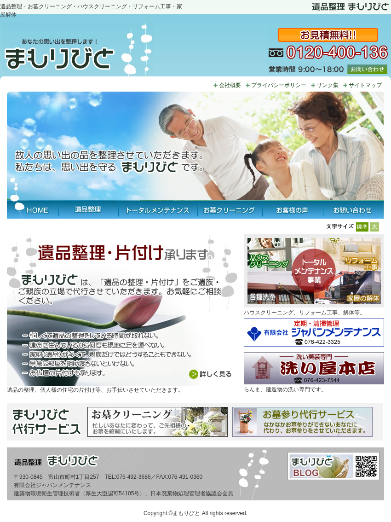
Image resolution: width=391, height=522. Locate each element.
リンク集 (327, 85)
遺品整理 (88, 209)
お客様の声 (292, 209)
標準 (363, 227)
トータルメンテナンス (157, 209)
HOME (32, 209)
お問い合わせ (353, 209)
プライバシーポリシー (278, 85)
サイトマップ (365, 85)
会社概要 (230, 85)
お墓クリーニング (229, 209)
